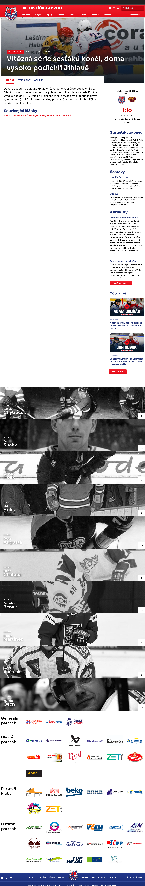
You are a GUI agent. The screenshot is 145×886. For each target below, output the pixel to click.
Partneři (107, 15)
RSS (101, 882)
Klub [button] (84, 15)
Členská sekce (132, 15)
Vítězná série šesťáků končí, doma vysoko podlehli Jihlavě (38, 115)
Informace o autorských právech (86, 882)
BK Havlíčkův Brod (42, 8)
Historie (101, 874)
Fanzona (84, 874)
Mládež (61, 874)
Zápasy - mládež (15, 52)
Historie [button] (95, 15)
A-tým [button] (38, 15)
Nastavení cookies (111, 882)
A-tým (43, 874)
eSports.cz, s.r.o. (66, 882)
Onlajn (39, 80)
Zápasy (52, 874)
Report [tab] (10, 80)
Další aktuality (121, 283)
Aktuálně (33, 874)
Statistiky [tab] (24, 80)
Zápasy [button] (49, 15)
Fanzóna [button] (73, 15)
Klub (93, 874)
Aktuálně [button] (26, 15)
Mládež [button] (61, 15)
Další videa (117, 372)
